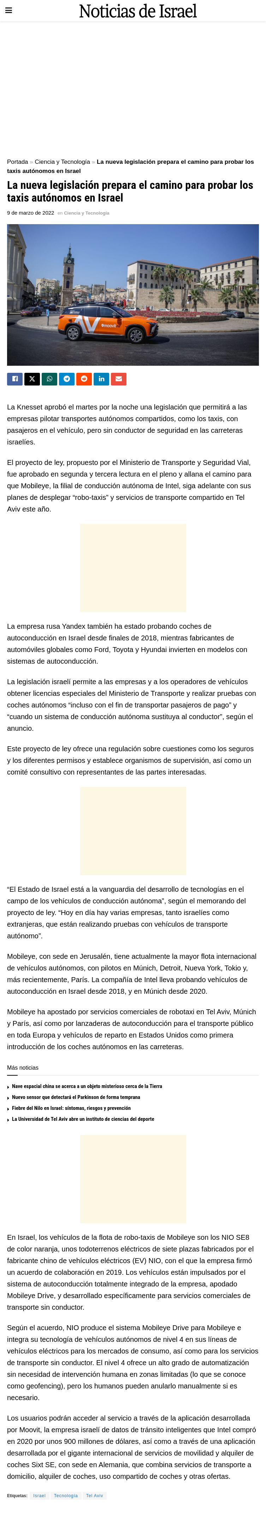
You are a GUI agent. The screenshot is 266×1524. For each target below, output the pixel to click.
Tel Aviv (94, 1496)
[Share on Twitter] (32, 379)
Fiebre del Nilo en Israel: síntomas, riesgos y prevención (71, 1109)
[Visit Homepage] (138, 11)
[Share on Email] (118, 379)
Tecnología (66, 1496)
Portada (17, 162)
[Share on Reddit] (84, 379)
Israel (39, 1496)
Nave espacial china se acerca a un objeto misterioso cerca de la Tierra (87, 1087)
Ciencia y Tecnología (62, 162)
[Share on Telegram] (67, 379)
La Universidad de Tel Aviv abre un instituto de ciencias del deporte (83, 1120)
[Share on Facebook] (15, 379)
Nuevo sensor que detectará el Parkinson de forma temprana (76, 1098)
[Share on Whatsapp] (49, 379)
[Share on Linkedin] (101, 379)
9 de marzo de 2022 (30, 213)
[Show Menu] (8, 10)
